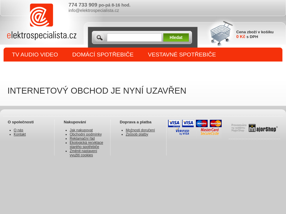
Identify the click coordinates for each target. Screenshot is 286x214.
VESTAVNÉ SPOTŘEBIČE (182, 54)
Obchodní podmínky (86, 134)
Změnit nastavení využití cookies (83, 153)
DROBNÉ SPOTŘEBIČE (43, 69)
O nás (18, 130)
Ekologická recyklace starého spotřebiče (86, 145)
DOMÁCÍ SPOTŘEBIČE (103, 54)
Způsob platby (137, 134)
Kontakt (20, 134)
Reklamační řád (82, 138)
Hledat (176, 37)
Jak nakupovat (81, 130)
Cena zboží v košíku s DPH (254, 34)
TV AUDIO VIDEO (35, 54)
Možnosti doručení (140, 130)
